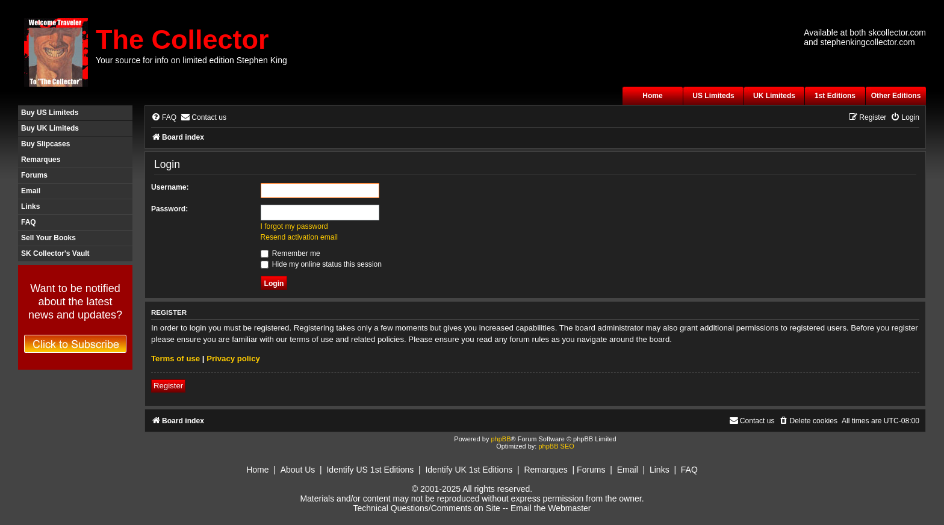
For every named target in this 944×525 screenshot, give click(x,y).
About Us (298, 469)
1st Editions (835, 96)
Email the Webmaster (551, 508)
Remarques (40, 159)
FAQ (28, 222)
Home (652, 96)
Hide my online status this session (321, 264)
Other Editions (896, 96)
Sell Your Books (48, 238)
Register (168, 385)
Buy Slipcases (45, 144)
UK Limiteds (774, 96)
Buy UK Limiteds (50, 128)
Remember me (290, 253)
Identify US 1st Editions (370, 469)
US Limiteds (713, 96)
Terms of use (175, 358)
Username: (170, 187)
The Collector (182, 39)
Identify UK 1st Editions (468, 469)
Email (30, 191)
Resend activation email (299, 237)
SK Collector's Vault (55, 253)
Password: (169, 209)
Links (30, 206)
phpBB (501, 439)
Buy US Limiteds (49, 112)
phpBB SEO (556, 446)
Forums (34, 175)
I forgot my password (294, 226)
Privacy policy (233, 358)
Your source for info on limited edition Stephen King (191, 60)
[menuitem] (163, 118)
